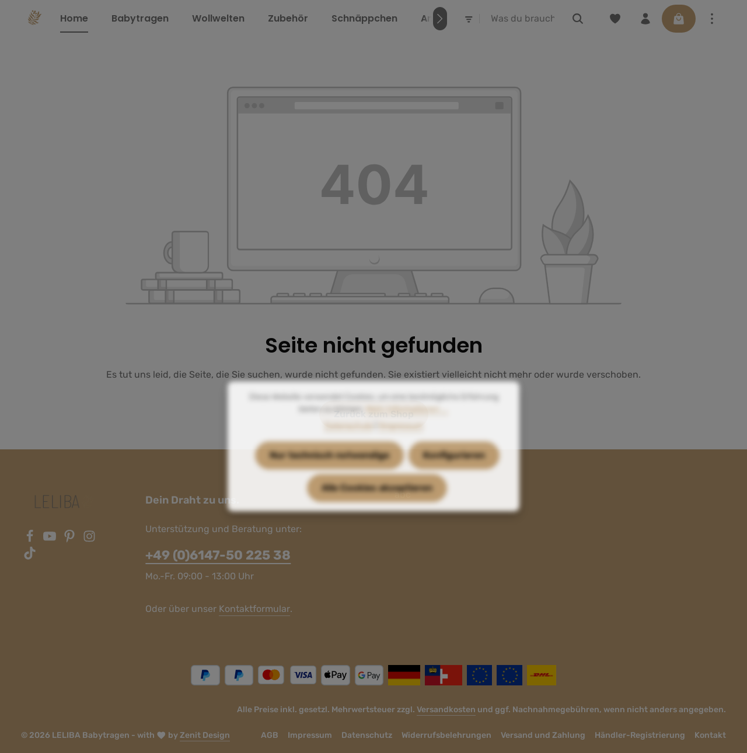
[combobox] (523, 19)
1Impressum (400, 447)
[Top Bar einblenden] (712, 19)
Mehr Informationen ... (407, 430)
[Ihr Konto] (645, 19)
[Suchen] (578, 19)
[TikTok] (29, 556)
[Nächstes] (440, 18)
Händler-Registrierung (640, 735)
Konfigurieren (454, 476)
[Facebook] (31, 539)
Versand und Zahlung (543, 735)
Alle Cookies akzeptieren (377, 509)
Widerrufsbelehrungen (446, 735)
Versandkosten (446, 710)
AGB (269, 735)
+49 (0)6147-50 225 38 (218, 555)
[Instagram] (89, 539)
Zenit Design (205, 735)
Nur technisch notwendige (329, 476)
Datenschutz (366, 735)
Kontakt (710, 735)
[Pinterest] (70, 539)
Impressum (310, 735)
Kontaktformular (254, 608)
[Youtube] (50, 539)
